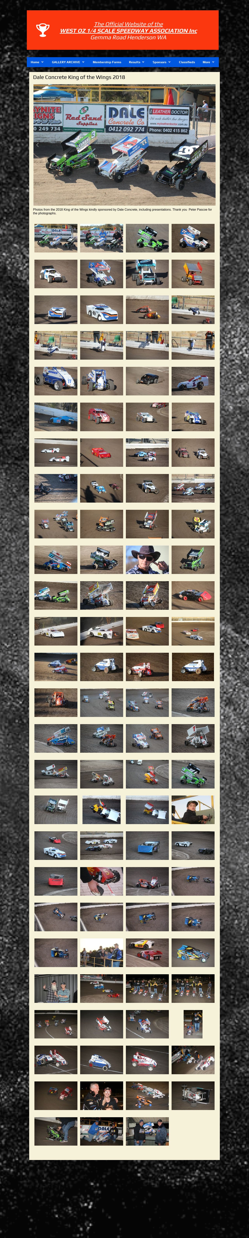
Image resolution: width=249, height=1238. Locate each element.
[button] (37, 145)
